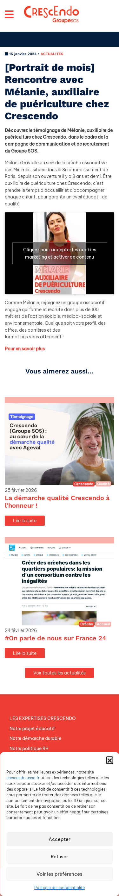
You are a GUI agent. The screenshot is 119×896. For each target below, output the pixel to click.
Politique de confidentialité (59, 887)
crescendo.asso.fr (23, 777)
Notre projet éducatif (32, 728)
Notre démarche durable (35, 738)
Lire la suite (24, 520)
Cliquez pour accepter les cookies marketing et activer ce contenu (59, 253)
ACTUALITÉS (52, 54)
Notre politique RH (29, 748)
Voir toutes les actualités (59, 673)
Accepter (59, 839)
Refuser (59, 857)
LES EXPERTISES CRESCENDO (43, 718)
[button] (109, 760)
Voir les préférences (59, 874)
